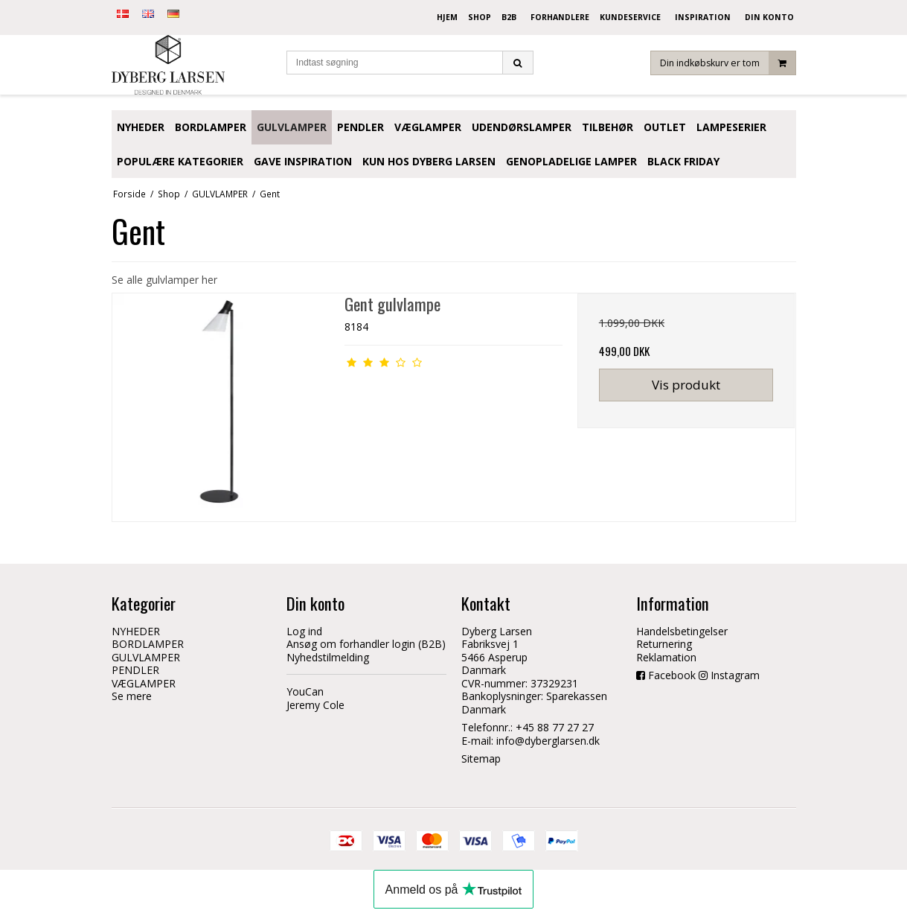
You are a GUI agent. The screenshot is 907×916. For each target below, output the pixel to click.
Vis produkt (686, 384)
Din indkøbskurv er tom (727, 62)
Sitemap (481, 758)
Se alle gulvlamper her (164, 280)
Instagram (735, 675)
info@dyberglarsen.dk (548, 741)
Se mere (132, 696)
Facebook (672, 675)
